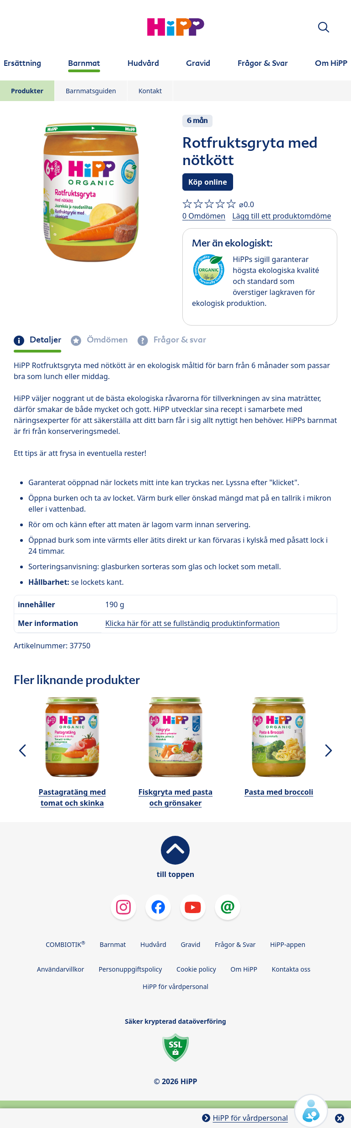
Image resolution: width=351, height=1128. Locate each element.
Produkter (27, 90)
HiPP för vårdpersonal (175, 986)
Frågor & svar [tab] (179, 340)
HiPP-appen (287, 944)
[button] (323, 27)
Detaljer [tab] (44, 340)
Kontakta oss (291, 969)
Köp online (207, 182)
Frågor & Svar (235, 944)
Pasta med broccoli (279, 792)
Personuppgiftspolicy (130, 969)
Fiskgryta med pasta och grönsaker (175, 797)
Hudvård (153, 944)
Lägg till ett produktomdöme (281, 216)
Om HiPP (243, 969)
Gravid (190, 944)
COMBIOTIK (65, 944)
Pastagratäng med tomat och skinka (72, 797)
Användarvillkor (60, 969)
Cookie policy (196, 969)
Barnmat (113, 944)
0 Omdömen (203, 216)
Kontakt (150, 90)
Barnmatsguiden (91, 90)
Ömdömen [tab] (106, 340)
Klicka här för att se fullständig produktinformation (192, 623)
